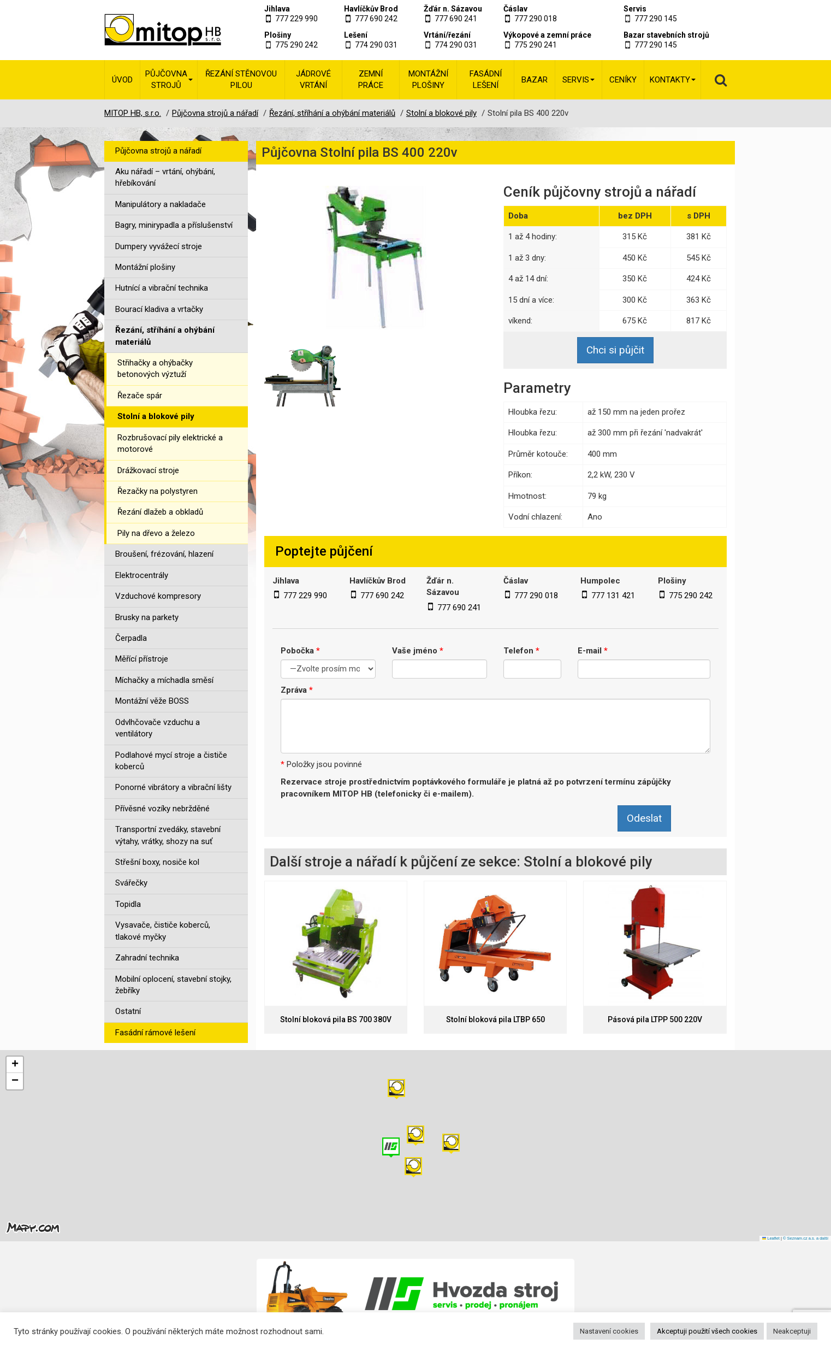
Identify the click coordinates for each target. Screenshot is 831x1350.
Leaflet (771, 1238)
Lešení (355, 35)
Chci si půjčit (615, 350)
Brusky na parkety (147, 617)
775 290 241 (535, 44)
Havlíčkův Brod (371, 8)
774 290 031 (376, 44)
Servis (635, 8)
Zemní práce (370, 79)
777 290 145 (655, 18)
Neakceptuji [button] (792, 1331)
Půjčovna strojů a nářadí (158, 151)
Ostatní (128, 1011)
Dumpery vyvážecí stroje (158, 246)
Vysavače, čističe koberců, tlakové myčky (162, 930)
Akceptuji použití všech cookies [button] (707, 1331)
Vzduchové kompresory (158, 596)
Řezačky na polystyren (157, 491)
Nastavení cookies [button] (609, 1331)
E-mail (593, 651)
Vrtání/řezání (447, 35)
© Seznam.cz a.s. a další (805, 1238)
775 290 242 (296, 44)
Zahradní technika (147, 958)
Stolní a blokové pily (155, 416)
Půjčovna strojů (169, 79)
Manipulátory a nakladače (160, 204)
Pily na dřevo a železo (156, 533)
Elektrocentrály (141, 575)
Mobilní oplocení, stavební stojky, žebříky (173, 984)
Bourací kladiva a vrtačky (159, 309)
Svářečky (131, 883)
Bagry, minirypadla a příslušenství (174, 225)
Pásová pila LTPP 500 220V (655, 1020)
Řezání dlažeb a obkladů (160, 512)
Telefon (521, 651)
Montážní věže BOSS (152, 701)
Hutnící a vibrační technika (161, 288)
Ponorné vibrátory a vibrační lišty (173, 787)
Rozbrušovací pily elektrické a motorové (170, 443)
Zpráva (297, 690)
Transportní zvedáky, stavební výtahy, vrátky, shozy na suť (168, 835)
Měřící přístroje (141, 659)
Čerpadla (131, 638)
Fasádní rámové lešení (155, 1032)
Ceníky (623, 80)
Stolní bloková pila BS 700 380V (335, 1020)
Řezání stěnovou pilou (241, 79)
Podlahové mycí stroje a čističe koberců (171, 760)
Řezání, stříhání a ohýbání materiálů (165, 335)
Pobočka (300, 651)
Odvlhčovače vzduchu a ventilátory (157, 728)
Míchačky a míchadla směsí (164, 680)
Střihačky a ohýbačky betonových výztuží (155, 368)
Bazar (534, 80)
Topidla (128, 904)
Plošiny (277, 35)
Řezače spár (139, 395)
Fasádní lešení (486, 79)
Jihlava (277, 8)
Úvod (122, 80)
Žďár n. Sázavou (453, 8)
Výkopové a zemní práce (547, 35)
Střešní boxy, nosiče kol (157, 862)
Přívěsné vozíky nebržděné (162, 808)
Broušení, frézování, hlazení (164, 554)
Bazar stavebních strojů (666, 35)
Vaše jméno (417, 651)
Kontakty (673, 80)
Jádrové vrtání (313, 79)
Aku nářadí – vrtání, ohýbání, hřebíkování (165, 177)
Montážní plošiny (428, 79)
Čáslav (515, 8)
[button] (451, 1144)
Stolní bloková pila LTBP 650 (495, 1020)
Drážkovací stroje (148, 470)
